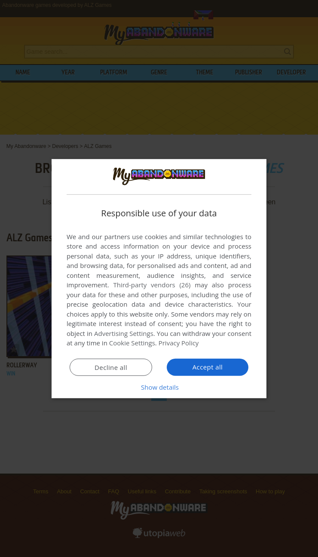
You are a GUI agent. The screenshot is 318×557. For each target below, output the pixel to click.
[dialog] (159, 278)
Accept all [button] (208, 367)
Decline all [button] (111, 367)
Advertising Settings (123, 333)
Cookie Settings (132, 343)
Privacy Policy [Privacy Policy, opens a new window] (179, 343)
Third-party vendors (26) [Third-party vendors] (151, 284)
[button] (159, 387)
